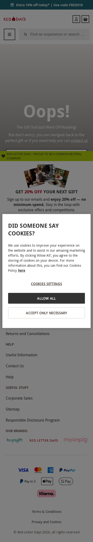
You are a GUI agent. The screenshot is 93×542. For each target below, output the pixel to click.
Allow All (46, 298)
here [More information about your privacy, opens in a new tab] (21, 270)
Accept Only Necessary (46, 313)
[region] (46, 271)
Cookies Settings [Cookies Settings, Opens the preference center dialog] (46, 284)
